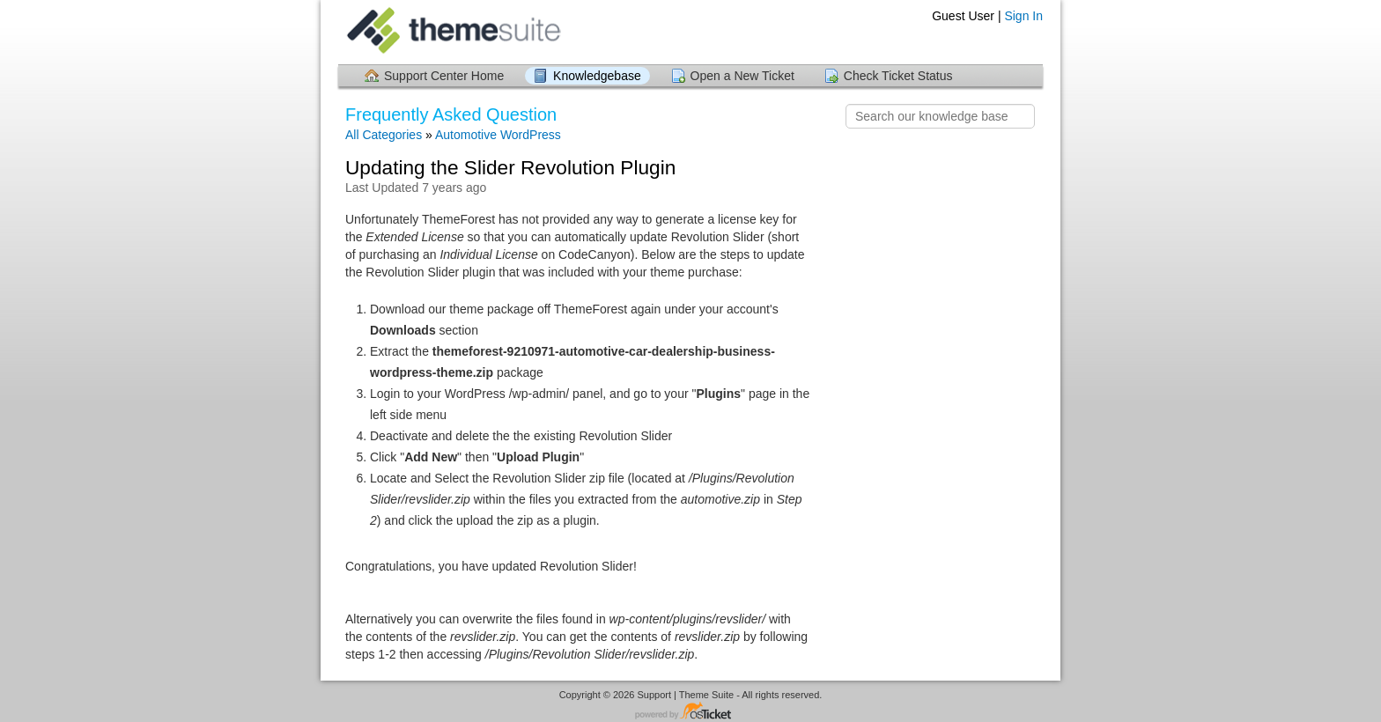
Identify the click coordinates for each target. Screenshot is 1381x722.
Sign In (1023, 16)
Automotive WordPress (498, 135)
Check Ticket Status (898, 76)
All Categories (383, 135)
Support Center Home (444, 76)
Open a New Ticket (742, 76)
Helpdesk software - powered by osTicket (690, 712)
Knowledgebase (597, 76)
